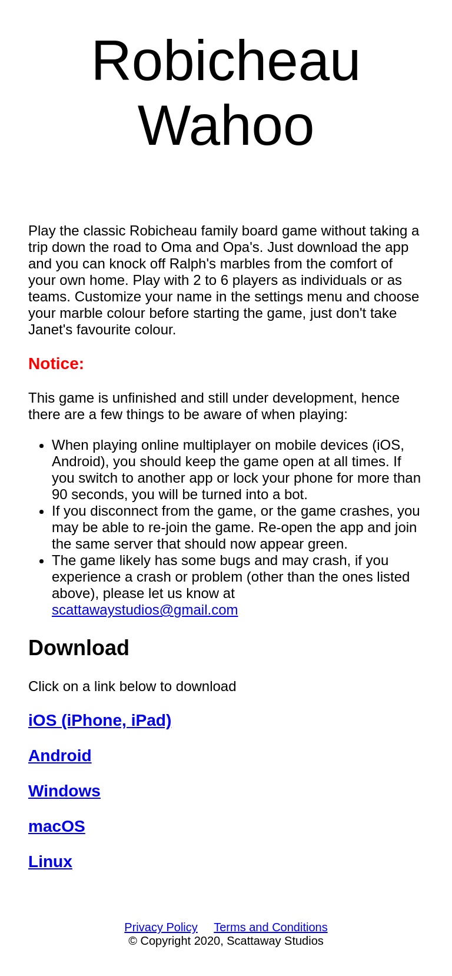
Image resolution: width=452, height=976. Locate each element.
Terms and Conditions (270, 927)
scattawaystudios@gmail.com (145, 610)
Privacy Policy (160, 927)
